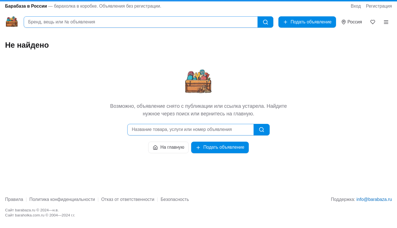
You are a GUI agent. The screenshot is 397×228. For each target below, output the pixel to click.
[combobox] (141, 22)
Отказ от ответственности (127, 199)
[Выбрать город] (351, 22)
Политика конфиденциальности (62, 199)
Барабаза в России (26, 6)
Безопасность (175, 199)
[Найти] (266, 22)
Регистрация (379, 6)
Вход (356, 6)
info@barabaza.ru (374, 199)
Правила (14, 199)
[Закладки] (373, 22)
